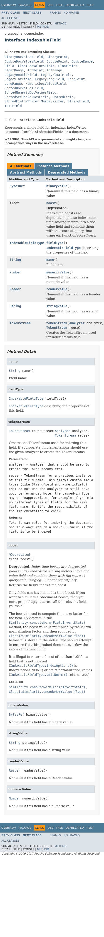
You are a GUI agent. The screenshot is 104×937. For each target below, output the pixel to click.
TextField (13, 106)
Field (9, 66)
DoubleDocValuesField (24, 61)
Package (25, 5)
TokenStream (20, 323)
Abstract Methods (26, 172)
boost (51, 203)
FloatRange (14, 70)
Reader (15, 289)
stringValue (56, 306)
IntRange (54, 70)
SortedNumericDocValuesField (30, 92)
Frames (55, 12)
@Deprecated (19, 554)
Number (15, 272)
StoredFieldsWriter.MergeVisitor (34, 101)
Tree (59, 5)
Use (50, 5)
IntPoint (35, 70)
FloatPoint (67, 66)
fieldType (55, 243)
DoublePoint (57, 61)
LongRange (13, 83)
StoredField (63, 97)
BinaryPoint (57, 57)
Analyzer (76, 323)
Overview (8, 5)
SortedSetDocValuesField (27, 97)
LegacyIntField (18, 79)
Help (90, 5)
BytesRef (17, 186)
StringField (78, 101)
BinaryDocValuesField (24, 57)
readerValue (56, 289)
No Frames (72, 12)
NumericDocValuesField (46, 83)
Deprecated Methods (66, 172)
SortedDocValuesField (24, 88)
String (15, 259)
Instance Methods (53, 166)
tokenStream (56, 323)
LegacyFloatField (56, 75)
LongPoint (76, 79)
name (50, 259)
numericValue (57, 272)
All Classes (10, 18)
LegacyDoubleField (21, 75)
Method (60, 23)
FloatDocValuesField (36, 66)
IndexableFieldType (27, 243)
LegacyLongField (49, 79)
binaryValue (56, 186)
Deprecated (75, 5)
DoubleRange (82, 61)
